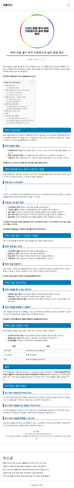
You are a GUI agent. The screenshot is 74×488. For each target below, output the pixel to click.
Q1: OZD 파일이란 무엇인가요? (18, 118)
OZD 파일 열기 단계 (15, 99)
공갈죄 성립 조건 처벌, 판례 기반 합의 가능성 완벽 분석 (23, 473)
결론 (6, 113)
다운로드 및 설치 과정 (15, 95)
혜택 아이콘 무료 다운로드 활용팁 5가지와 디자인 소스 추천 (25, 463)
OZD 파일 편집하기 (14, 102)
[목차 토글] (31, 82)
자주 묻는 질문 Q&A (11, 116)
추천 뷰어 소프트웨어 (15, 92)
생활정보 (8, 4)
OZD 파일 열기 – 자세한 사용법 (15, 97)
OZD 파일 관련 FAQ (11, 104)
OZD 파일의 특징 (14, 88)
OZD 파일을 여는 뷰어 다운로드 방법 (17, 90)
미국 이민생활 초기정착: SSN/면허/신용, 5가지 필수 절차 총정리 (26, 476)
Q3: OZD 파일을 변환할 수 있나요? (19, 123)
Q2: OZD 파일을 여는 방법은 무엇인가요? (21, 120)
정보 (37, 431)
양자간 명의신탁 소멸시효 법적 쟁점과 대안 (38, 434)
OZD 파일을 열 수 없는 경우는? (18, 106)
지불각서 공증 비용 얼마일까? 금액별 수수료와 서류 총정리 (24, 466)
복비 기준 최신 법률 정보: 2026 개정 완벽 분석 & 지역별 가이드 (26, 469)
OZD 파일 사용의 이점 (12, 111)
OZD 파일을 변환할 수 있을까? (18, 108)
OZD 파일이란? (10, 85)
